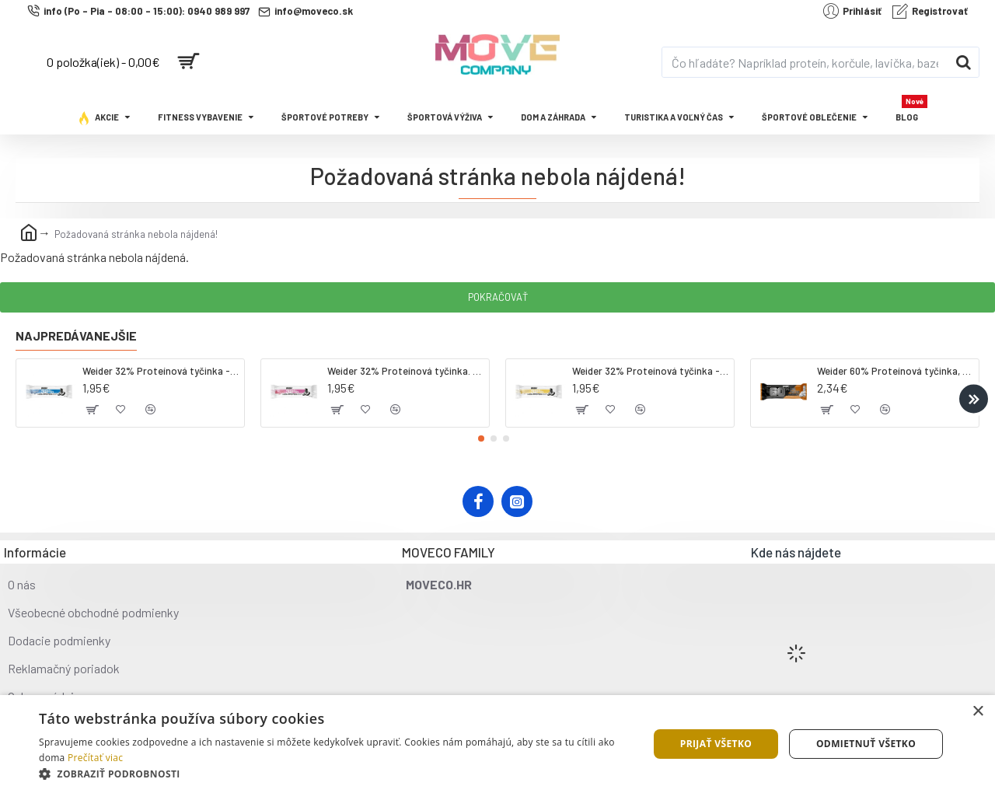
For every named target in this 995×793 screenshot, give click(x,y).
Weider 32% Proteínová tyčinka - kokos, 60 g (160, 371)
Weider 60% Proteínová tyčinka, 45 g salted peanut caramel (895, 371)
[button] (973, 398)
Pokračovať (498, 297)
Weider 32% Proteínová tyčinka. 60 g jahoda (405, 371)
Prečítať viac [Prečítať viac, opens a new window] (95, 757)
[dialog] (497, 744)
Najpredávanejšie (76, 335)
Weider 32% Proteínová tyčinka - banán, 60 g (650, 371)
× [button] (977, 712)
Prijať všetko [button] (716, 743)
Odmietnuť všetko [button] (866, 743)
